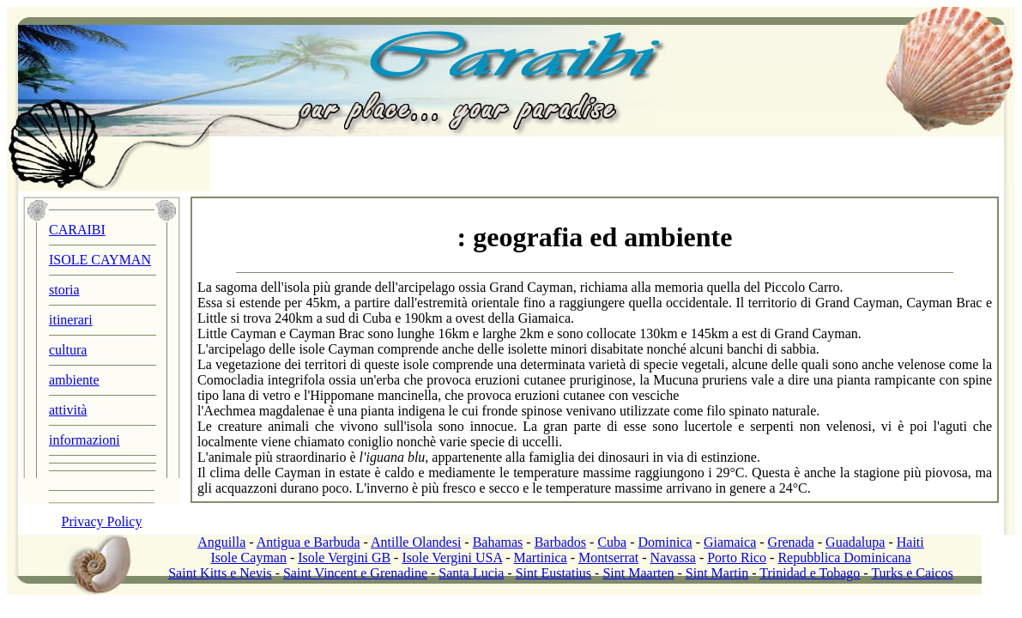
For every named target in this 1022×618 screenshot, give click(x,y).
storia (64, 289)
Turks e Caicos (911, 573)
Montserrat (608, 557)
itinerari (71, 319)
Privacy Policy (102, 521)
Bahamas (498, 542)
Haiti (910, 542)
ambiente (74, 380)
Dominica (665, 542)
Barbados (560, 542)
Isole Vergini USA (452, 557)
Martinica (540, 557)
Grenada (791, 542)
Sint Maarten (638, 573)
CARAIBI (77, 229)
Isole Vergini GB (344, 557)
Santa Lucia (471, 573)
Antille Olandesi (416, 542)
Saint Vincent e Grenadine (355, 573)
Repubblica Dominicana (843, 557)
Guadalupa (855, 542)
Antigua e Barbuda (308, 542)
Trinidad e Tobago (809, 573)
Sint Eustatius (553, 573)
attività (68, 410)
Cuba (611, 542)
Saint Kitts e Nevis (219, 573)
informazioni (84, 440)
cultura (68, 349)
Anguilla (221, 542)
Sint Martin (717, 573)
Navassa (673, 557)
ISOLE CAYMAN (100, 259)
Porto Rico (736, 557)
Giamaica (730, 542)
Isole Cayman (249, 557)
